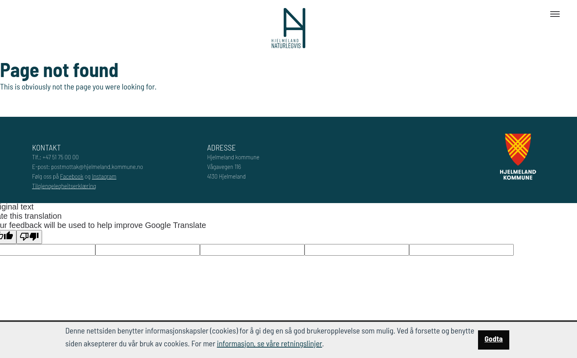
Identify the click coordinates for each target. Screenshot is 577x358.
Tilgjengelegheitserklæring (64, 185)
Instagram (104, 176)
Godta (493, 338)
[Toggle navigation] (555, 14)
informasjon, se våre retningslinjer (269, 343)
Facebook (71, 176)
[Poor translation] (29, 237)
